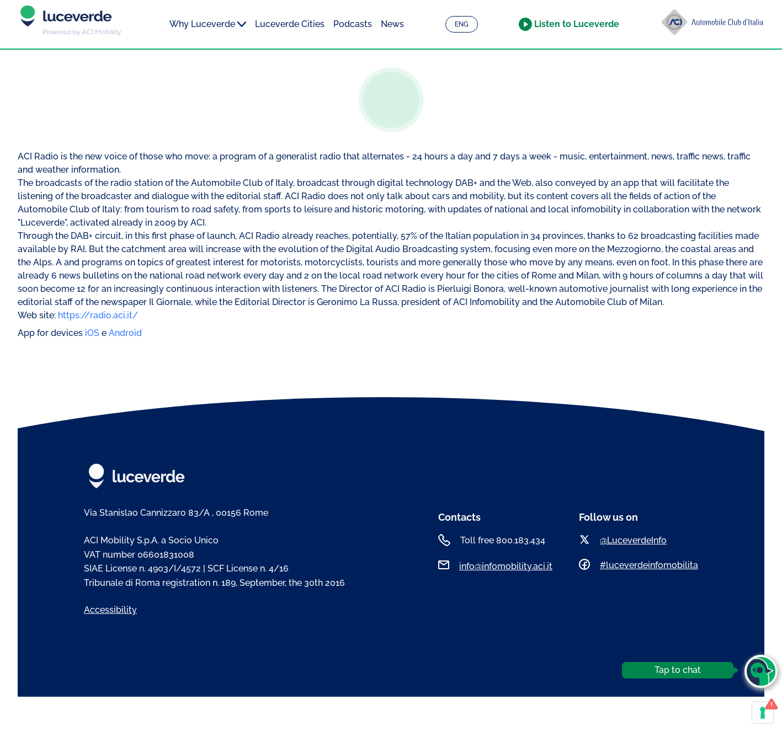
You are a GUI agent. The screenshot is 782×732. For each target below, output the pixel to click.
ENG (462, 24)
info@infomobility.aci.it (505, 566)
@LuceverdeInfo (633, 540)
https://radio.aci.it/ (98, 315)
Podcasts (352, 24)
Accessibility (110, 610)
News (392, 24)
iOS (93, 333)
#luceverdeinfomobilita (649, 565)
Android (125, 333)
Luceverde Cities (289, 24)
